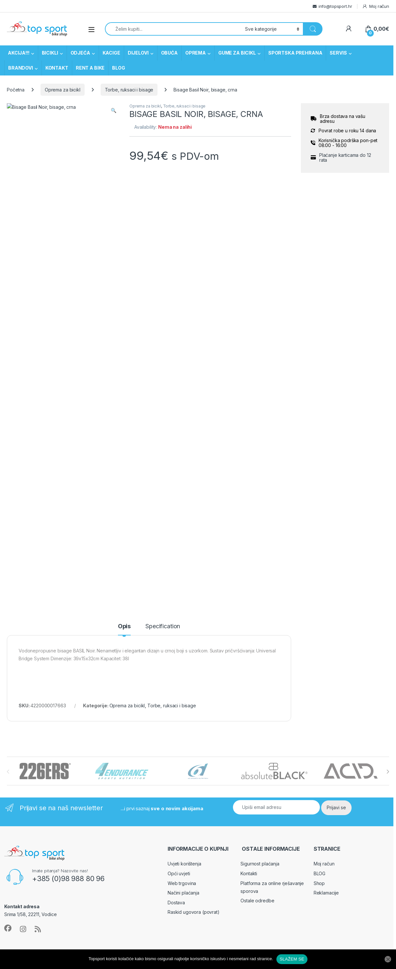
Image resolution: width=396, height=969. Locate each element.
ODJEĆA (80, 53)
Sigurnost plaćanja (259, 486)
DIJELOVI (138, 53)
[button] (113, 110)
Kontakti (248, 496)
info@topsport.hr (335, 6)
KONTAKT (56, 68)
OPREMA (195, 53)
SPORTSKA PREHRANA (295, 53)
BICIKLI (50, 53)
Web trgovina (182, 506)
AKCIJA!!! (18, 53)
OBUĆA (169, 53)
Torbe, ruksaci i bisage (129, 89)
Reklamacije (326, 515)
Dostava (176, 525)
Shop (319, 506)
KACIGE (111, 53)
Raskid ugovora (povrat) (194, 534)
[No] (388, 959)
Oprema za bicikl (62, 89)
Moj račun (375, 6)
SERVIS (338, 53)
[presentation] (387, 394)
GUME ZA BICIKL (237, 53)
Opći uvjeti (179, 496)
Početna (16, 89)
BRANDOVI (20, 68)
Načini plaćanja (183, 515)
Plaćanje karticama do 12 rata (345, 158)
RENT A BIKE (90, 68)
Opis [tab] (124, 249)
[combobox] (173, 29)
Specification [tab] (162, 249)
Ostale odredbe (257, 523)
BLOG (118, 68)
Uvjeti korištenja (184, 486)
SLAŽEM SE (292, 959)
